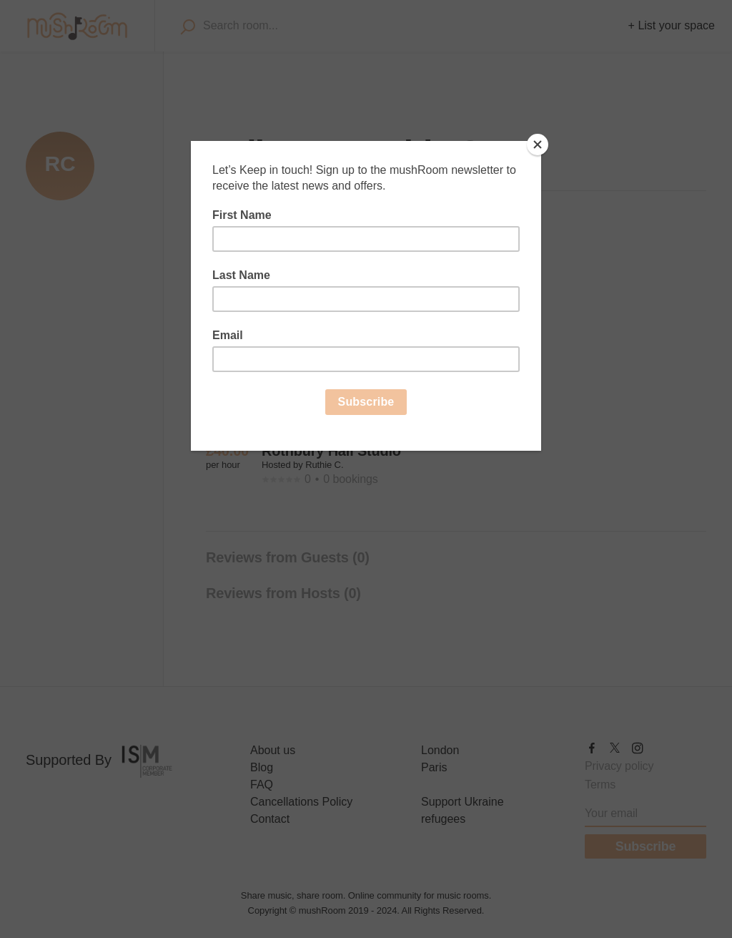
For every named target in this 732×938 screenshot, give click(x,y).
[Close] (537, 144)
